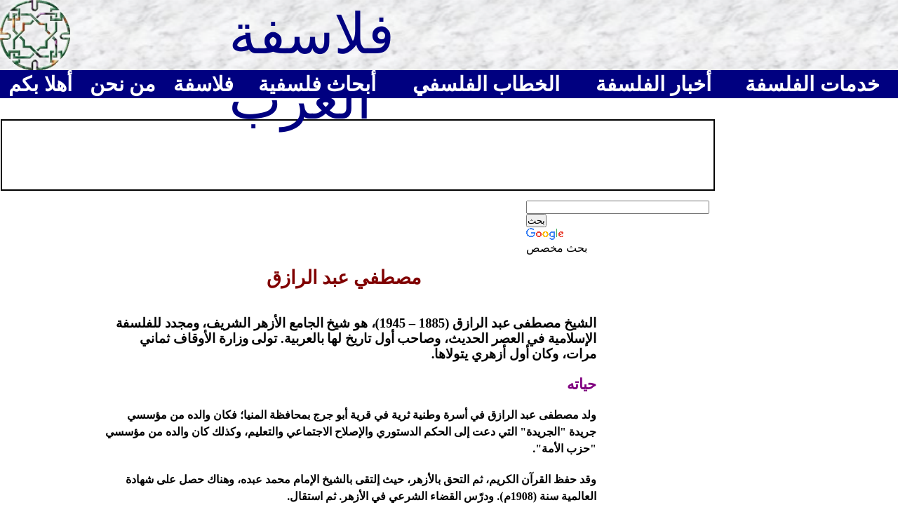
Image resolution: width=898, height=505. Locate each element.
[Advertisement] (259, 153)
